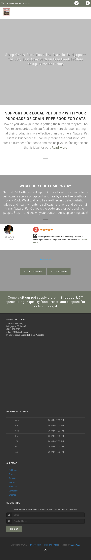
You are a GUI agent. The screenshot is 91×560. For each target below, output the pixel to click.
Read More (59, 147)
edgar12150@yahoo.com (17, 332)
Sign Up (14, 529)
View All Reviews (33, 271)
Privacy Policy (35, 545)
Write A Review (59, 271)
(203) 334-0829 (13, 329)
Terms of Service (50, 545)
